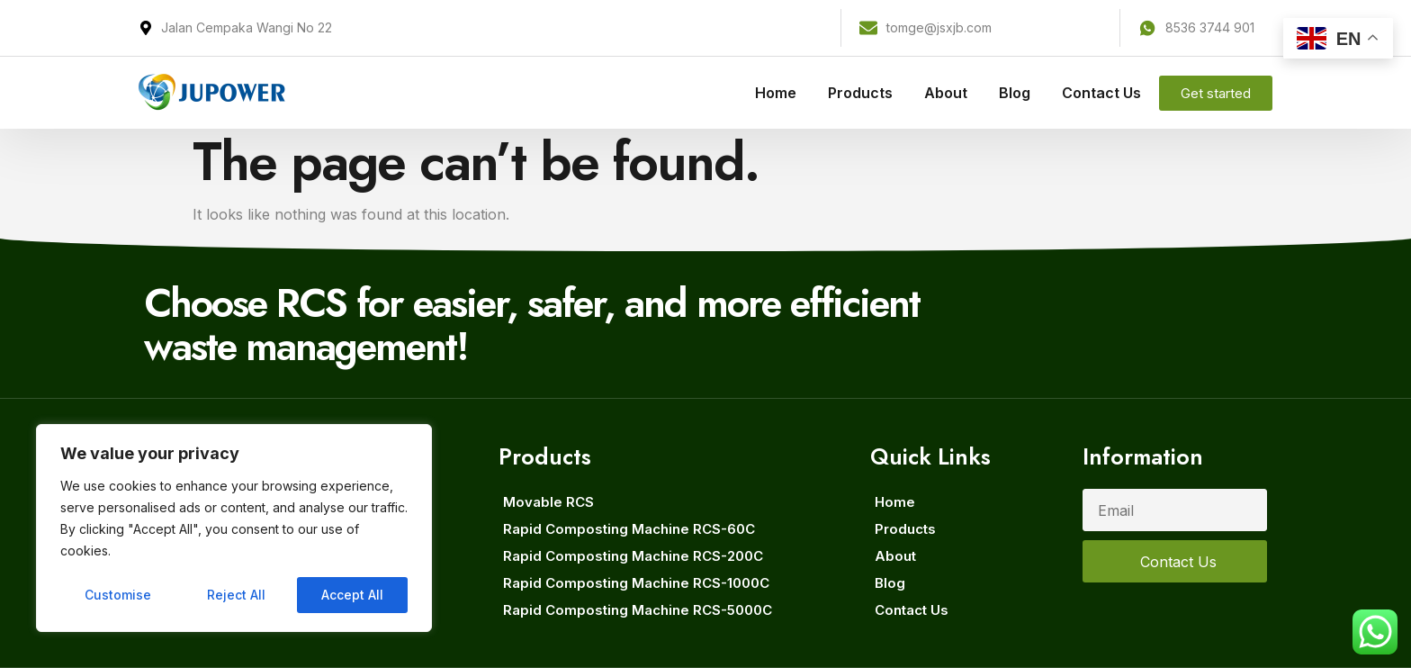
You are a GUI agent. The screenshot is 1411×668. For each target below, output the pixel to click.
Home (775, 93)
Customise (118, 594)
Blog (1014, 93)
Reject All (236, 594)
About (945, 93)
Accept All (352, 594)
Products (860, 93)
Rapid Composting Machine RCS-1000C (636, 582)
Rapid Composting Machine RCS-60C (629, 528)
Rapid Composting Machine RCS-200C (633, 555)
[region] (234, 528)
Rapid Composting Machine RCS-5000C (637, 609)
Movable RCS (548, 501)
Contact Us (1101, 93)
